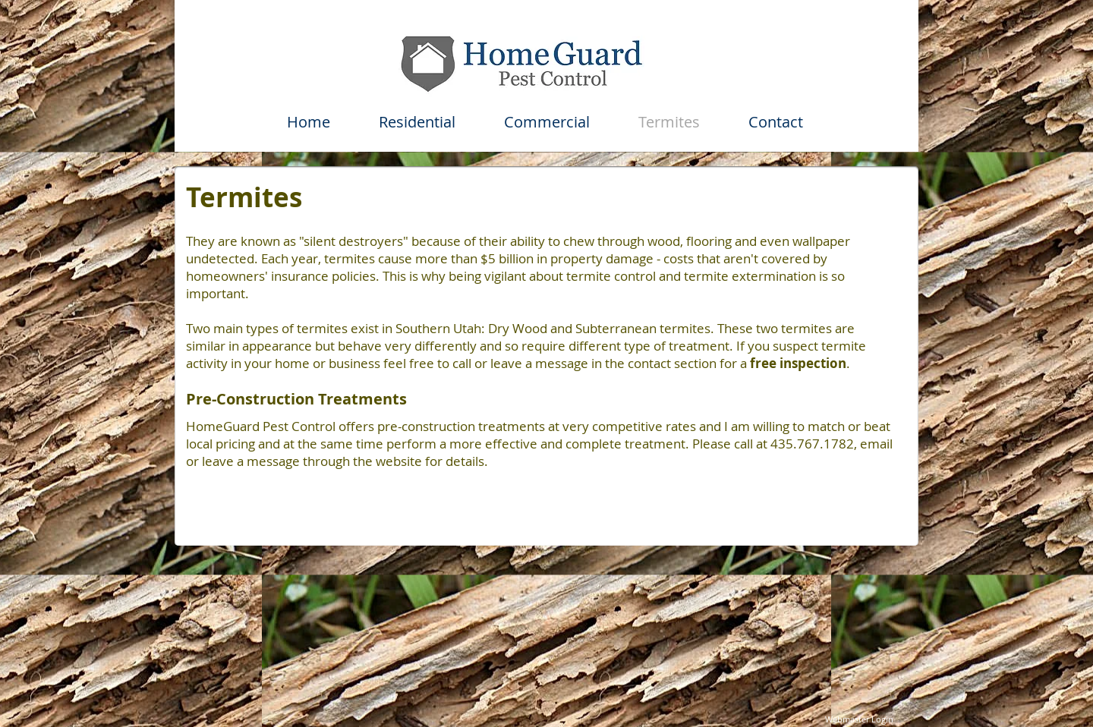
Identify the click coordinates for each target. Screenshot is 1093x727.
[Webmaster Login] (858, 719)
